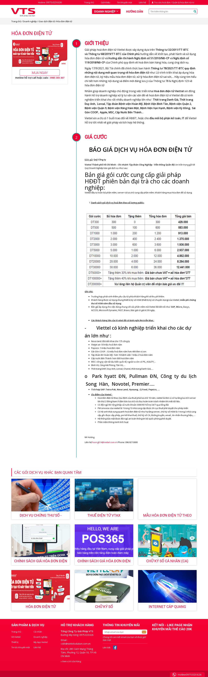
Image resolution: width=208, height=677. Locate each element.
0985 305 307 (57, 77)
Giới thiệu (105, 2)
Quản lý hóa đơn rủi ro (183, 2)
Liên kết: (107, 647)
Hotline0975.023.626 (190, 674)
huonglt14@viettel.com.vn (104, 442)
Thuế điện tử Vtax (103, 515)
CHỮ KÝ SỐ (104, 607)
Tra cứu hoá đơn (162, 2)
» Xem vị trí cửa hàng (71, 661)
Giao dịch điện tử (47, 21)
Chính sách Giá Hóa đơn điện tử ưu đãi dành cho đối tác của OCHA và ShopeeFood (40, 562)
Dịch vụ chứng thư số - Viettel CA (40, 516)
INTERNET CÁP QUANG (167, 607)
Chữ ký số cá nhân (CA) (167, 561)
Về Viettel (15, 636)
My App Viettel (41, 642)
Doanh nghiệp (105, 11)
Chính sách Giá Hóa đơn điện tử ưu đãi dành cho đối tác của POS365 (104, 562)
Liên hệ (142, 2)
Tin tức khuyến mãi (20, 647)
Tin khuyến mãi (124, 2)
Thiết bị (14, 642)
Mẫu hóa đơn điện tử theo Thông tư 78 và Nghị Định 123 (167, 516)
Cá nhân (38, 631)
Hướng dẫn (134, 11)
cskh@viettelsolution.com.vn (76, 643)
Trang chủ (89, 2)
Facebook (115, 647)
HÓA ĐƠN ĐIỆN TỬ (41, 607)
